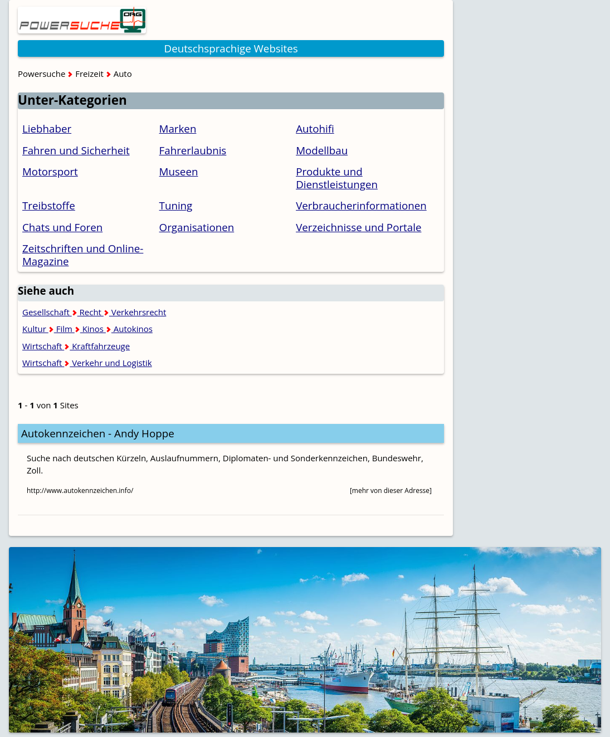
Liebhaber (46, 128)
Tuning (176, 205)
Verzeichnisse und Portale (358, 227)
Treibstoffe (48, 205)
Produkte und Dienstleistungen (337, 177)
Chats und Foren (62, 227)
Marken (178, 128)
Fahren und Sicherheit (76, 150)
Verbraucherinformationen (361, 205)
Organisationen (197, 227)
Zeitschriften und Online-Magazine (82, 254)
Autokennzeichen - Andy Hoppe (97, 433)
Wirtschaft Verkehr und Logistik (87, 362)
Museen (178, 171)
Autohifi (315, 128)
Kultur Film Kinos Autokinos (87, 328)
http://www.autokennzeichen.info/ (80, 490)
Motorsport (50, 171)
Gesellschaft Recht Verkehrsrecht (94, 312)
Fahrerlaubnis (193, 150)
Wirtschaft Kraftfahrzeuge (76, 346)
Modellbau (322, 150)
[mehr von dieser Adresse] (391, 490)
